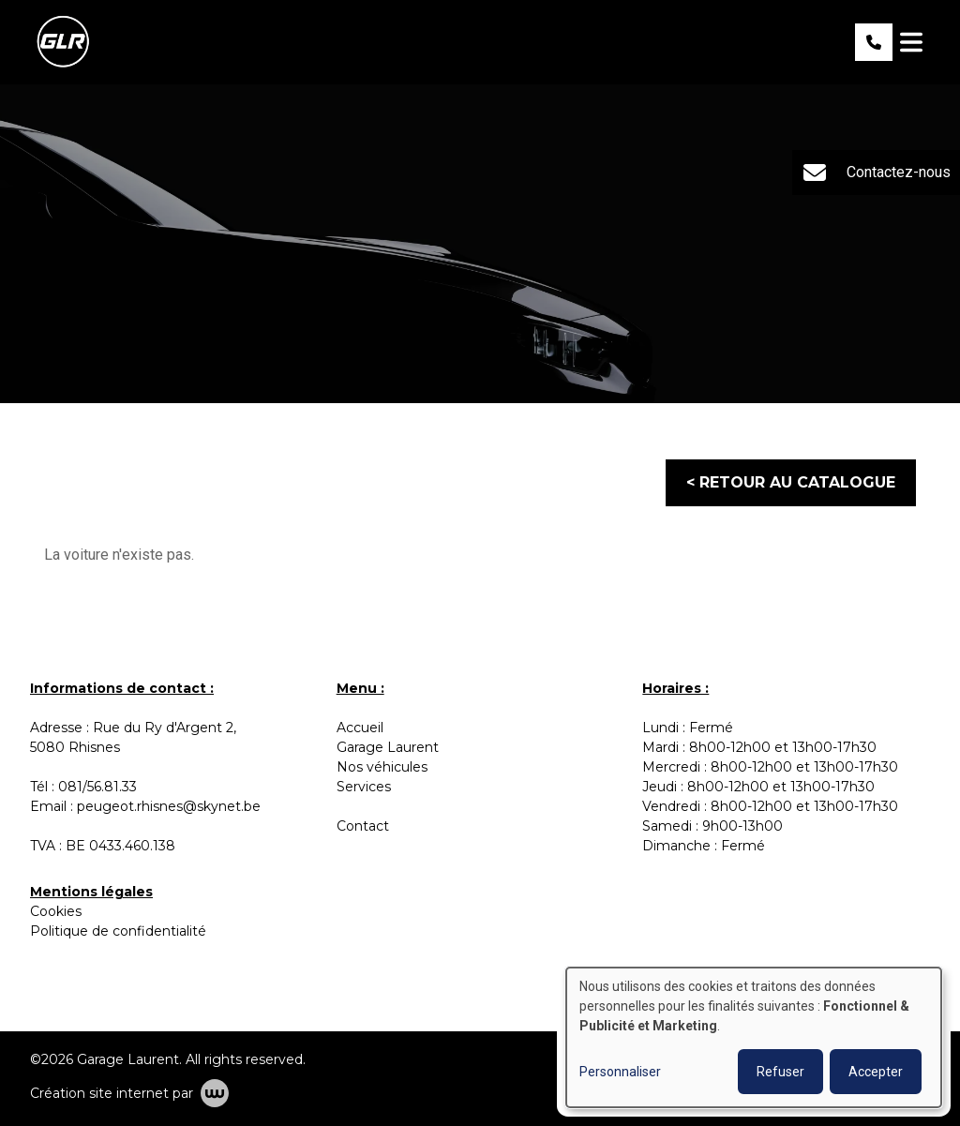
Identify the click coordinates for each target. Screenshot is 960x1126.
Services (364, 786)
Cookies (56, 911)
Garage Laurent (389, 747)
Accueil (360, 727)
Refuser (780, 1071)
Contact (363, 826)
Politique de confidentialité (118, 931)
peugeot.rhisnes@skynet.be (169, 806)
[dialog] (753, 1037)
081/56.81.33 (97, 786)
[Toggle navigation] (911, 42)
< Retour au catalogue (790, 482)
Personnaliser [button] (620, 1071)
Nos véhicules (382, 766)
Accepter (875, 1071)
